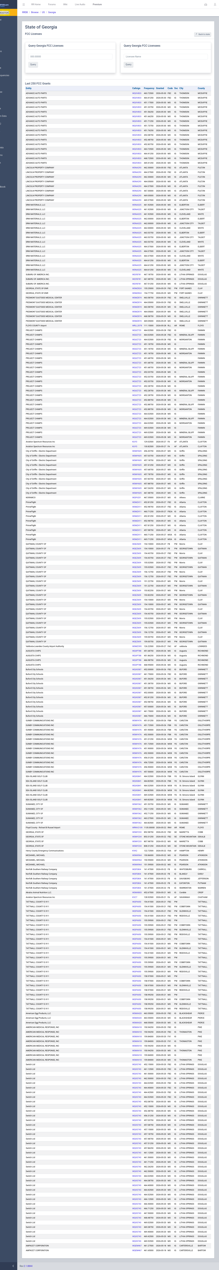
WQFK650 (136, 902)
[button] (205, 4)
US (66, 12)
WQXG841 (136, 776)
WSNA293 (136, 167)
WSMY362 (136, 804)
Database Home (12, 19)
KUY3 (134, 442)
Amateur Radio (12, 131)
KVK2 (134, 851)
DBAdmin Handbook (14, 187)
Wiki (89, 4)
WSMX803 (137, 892)
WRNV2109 (137, 827)
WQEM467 (137, 1245)
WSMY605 (136, 451)
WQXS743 (136, 1064)
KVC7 (134, 897)
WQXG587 (136, 669)
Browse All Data (12, 68)
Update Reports (12, 162)
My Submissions (12, 51)
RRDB (48, 12)
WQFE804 (136, 869)
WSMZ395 (136, 646)
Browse (58, 12)
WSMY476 (136, 720)
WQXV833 (136, 93)
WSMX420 (137, 1013)
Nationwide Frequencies (16, 75)
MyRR (7, 27)
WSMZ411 (136, 502)
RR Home (59, 4)
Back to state (202, 34)
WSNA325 (136, 205)
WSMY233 (136, 832)
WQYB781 (136, 274)
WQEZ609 (136, 544)
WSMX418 (137, 1027)
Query (56, 64)
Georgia (75, 12)
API (6, 194)
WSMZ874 (136, 297)
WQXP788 (136, 651)
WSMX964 (137, 855)
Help (6, 202)
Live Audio (103, 4)
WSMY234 (136, 836)
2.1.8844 (51, 1266)
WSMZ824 (136, 288)
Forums (75, 4)
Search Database (13, 92)
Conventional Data (13, 147)
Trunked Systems (13, 155)
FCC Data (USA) (12, 123)
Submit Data (10, 43)
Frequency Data (12, 108)
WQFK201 (136, 497)
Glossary (8, 179)
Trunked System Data (15, 116)
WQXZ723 (136, 330)
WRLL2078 (137, 325)
